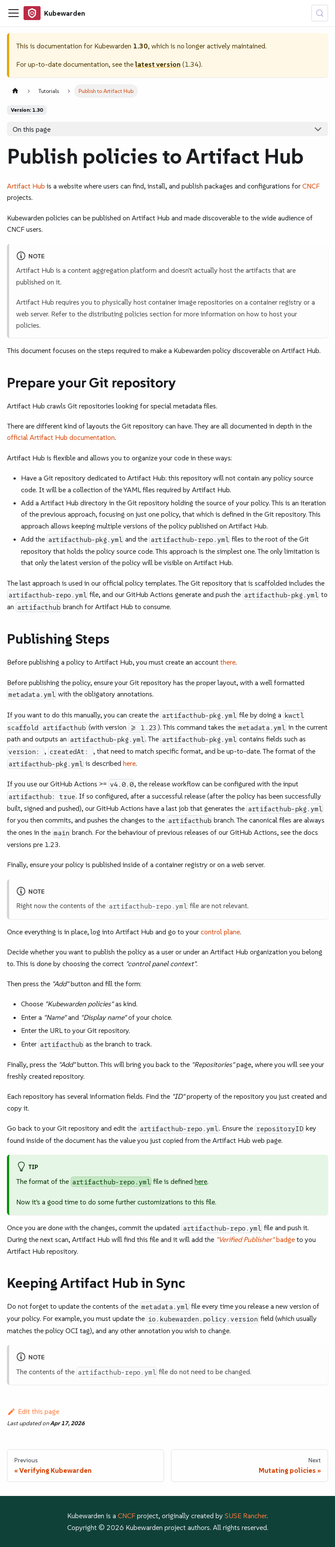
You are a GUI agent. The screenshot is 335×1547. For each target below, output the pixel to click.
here (129, 763)
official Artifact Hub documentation (61, 437)
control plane (220, 931)
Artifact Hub (26, 186)
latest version (158, 64)
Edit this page (33, 1411)
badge (255, 1239)
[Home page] (15, 91)
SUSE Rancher (246, 1515)
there (228, 662)
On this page (32, 129)
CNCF (311, 186)
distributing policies (118, 313)
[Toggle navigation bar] (13, 13)
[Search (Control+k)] (319, 13)
